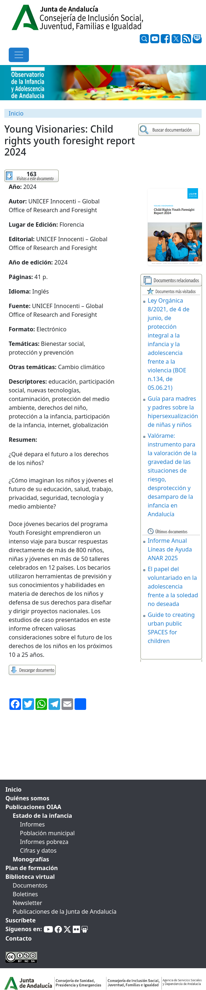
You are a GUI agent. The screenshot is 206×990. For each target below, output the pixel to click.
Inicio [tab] (13, 789)
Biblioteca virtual (30, 877)
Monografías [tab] (31, 859)
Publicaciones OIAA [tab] (33, 807)
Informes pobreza (44, 842)
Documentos (30, 885)
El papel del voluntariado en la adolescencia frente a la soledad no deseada (173, 586)
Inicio (16, 113)
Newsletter (27, 903)
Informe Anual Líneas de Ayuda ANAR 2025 (170, 549)
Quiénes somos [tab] (27, 798)
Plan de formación (31, 868)
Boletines (25, 894)
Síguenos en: (23, 929)
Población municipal (47, 833)
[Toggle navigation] (19, 55)
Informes (32, 824)
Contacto (18, 938)
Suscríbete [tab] (20, 920)
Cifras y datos (38, 850)
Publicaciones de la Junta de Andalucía (65, 912)
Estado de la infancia (42, 816)
